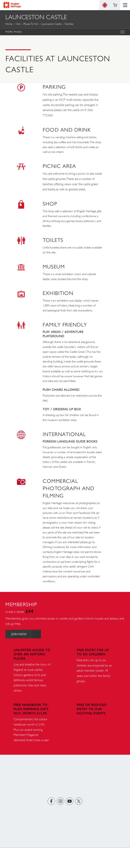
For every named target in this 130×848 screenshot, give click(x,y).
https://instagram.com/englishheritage (60, 801)
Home (8, 23)
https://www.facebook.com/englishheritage (51, 801)
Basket (115, 5)
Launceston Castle (51, 23)
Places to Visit (31, 23)
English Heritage (12, 5)
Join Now (26, 634)
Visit (18, 23)
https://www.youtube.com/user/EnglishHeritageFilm (69, 801)
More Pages (13, 31)
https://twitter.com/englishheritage (79, 801)
